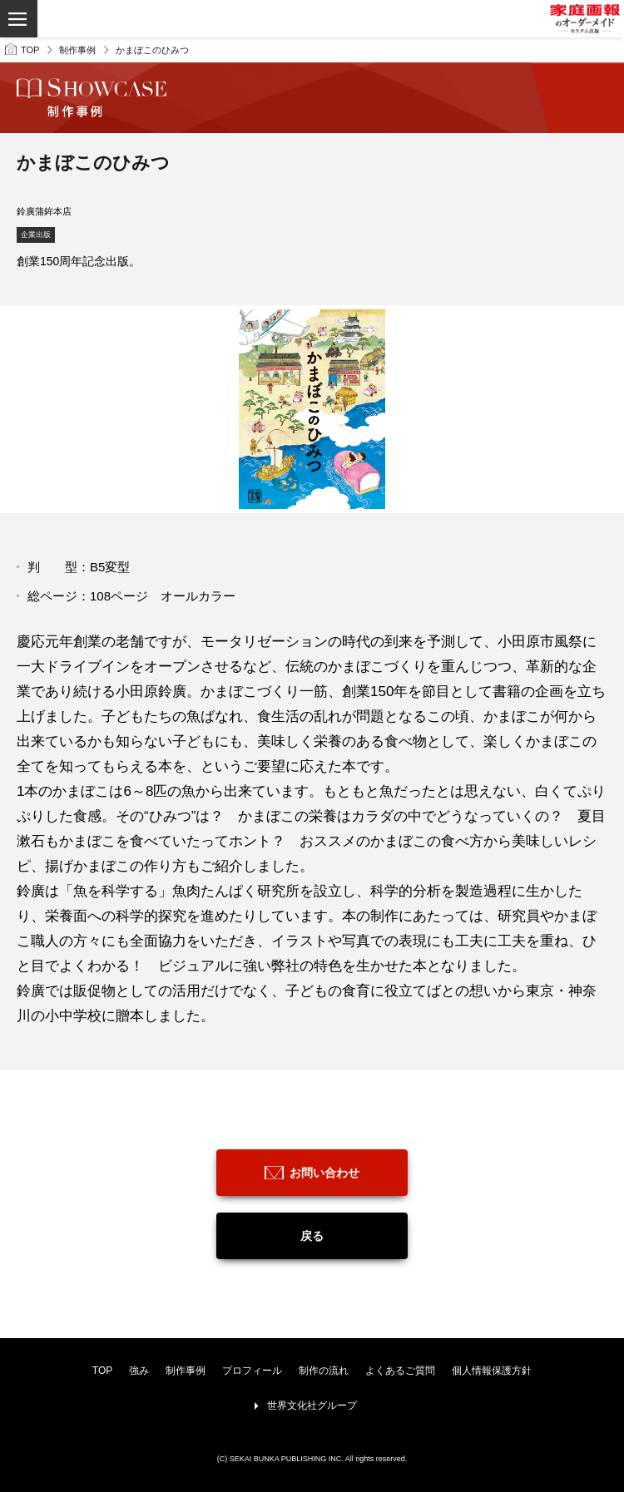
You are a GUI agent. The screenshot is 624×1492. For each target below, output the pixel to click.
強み (139, 1370)
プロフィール (252, 1370)
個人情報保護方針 (492, 1370)
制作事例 (77, 50)
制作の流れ (324, 1370)
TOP (30, 50)
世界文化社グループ (312, 1405)
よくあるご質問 (400, 1370)
